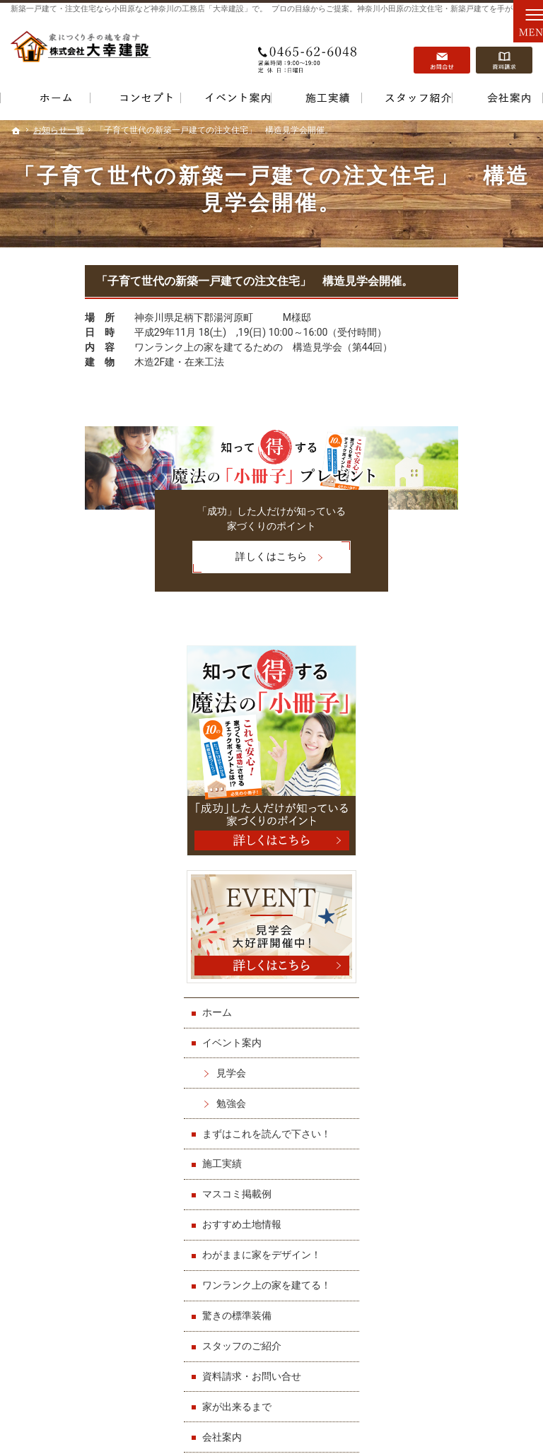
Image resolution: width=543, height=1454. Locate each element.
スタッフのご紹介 (463, 921)
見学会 (453, 610)
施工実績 (444, 714)
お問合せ (442, 50)
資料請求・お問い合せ (473, 951)
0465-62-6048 (309, 50)
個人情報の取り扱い (468, 1073)
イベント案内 (454, 581)
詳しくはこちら (176, 555)
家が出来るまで (459, 981)
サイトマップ (454, 1103)
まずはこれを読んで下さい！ (473, 678)
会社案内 (444, 1012)
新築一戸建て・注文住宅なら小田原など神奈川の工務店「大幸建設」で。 (139, 8)
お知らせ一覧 (454, 1042)
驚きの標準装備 (459, 890)
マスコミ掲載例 (459, 745)
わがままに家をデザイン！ (473, 811)
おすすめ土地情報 (463, 775)
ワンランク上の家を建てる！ (473, 855)
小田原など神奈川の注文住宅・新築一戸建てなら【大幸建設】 (337, 1422)
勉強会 (453, 641)
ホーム (439, 550)
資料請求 (504, 50)
